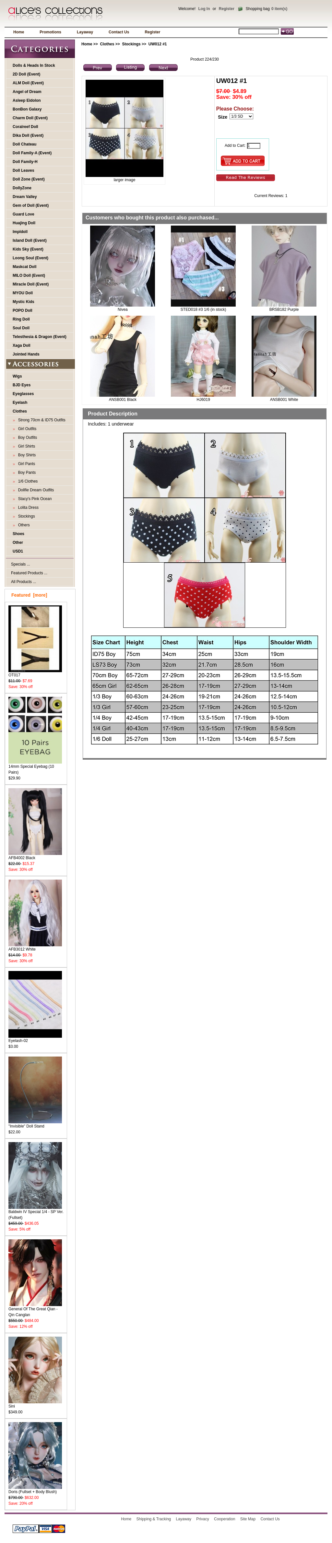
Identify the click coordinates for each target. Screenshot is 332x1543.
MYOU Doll (23, 293)
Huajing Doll (24, 223)
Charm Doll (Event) (30, 118)
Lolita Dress (27, 507)
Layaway (85, 32)
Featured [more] (29, 595)
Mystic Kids (23, 301)
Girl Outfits (26, 429)
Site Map (247, 1519)
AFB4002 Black (35, 855)
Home (18, 32)
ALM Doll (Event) (28, 83)
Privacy (202, 1519)
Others (23, 525)
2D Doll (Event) (26, 74)
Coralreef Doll (25, 126)
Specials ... (20, 564)
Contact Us (119, 32)
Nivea (123, 309)
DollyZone (22, 188)
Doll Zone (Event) (29, 179)
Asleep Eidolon (27, 100)
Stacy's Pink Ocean (34, 499)
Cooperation (224, 1519)
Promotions (50, 32)
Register (226, 8)
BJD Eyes (21, 385)
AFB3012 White (35, 947)
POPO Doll (22, 310)
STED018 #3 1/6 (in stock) (203, 309)
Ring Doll (21, 319)
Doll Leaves (23, 170)
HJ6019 (203, 399)
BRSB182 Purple (284, 309)
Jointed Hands (26, 354)
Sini (35, 1404)
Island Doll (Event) (30, 240)
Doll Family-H (25, 161)
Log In (204, 8)
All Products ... (23, 581)
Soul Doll (21, 328)
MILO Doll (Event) (29, 275)
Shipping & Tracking (153, 1519)
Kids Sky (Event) (28, 249)
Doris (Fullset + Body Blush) (35, 1489)
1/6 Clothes (27, 481)
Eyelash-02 (35, 1038)
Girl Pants (25, 464)
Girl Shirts (25, 446)
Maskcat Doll (24, 266)
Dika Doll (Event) (28, 135)
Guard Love (23, 214)
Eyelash (20, 402)
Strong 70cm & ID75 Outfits (40, 420)
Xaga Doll (21, 345)
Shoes (18, 534)
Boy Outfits (26, 437)
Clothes (107, 44)
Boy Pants (26, 472)
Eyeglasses (23, 394)
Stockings (131, 44)
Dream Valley (25, 196)
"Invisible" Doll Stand (35, 1124)
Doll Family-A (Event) (32, 153)
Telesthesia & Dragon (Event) (39, 336)
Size (222, 117)
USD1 (18, 551)
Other (18, 542)
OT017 (35, 673)
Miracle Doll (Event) (31, 284)
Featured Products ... (29, 573)
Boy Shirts (26, 455)
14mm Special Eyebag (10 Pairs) (35, 767)
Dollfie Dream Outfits (35, 490)
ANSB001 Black (122, 399)
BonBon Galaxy (27, 109)
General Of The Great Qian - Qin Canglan (35, 1310)
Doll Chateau (24, 144)
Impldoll (20, 231)
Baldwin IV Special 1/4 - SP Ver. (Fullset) (36, 1212)
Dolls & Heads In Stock (34, 65)
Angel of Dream (27, 91)
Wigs (17, 376)
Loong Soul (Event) (30, 258)
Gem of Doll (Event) (31, 205)
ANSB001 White (284, 399)
